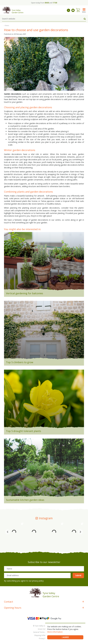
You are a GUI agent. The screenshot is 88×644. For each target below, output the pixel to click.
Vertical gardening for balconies (24, 293)
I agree (65, 637)
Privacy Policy (44, 638)
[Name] (44, 568)
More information (55, 632)
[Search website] (44, 18)
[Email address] (37, 575)
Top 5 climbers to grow (19, 362)
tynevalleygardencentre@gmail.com (73, 10)
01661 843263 (68, 10)
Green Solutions (44, 629)
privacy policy (38, 580)
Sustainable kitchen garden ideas (25, 499)
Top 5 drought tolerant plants (23, 431)
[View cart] (78, 10)
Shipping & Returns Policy (44, 635)
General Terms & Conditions (44, 632)
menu (84, 12)
